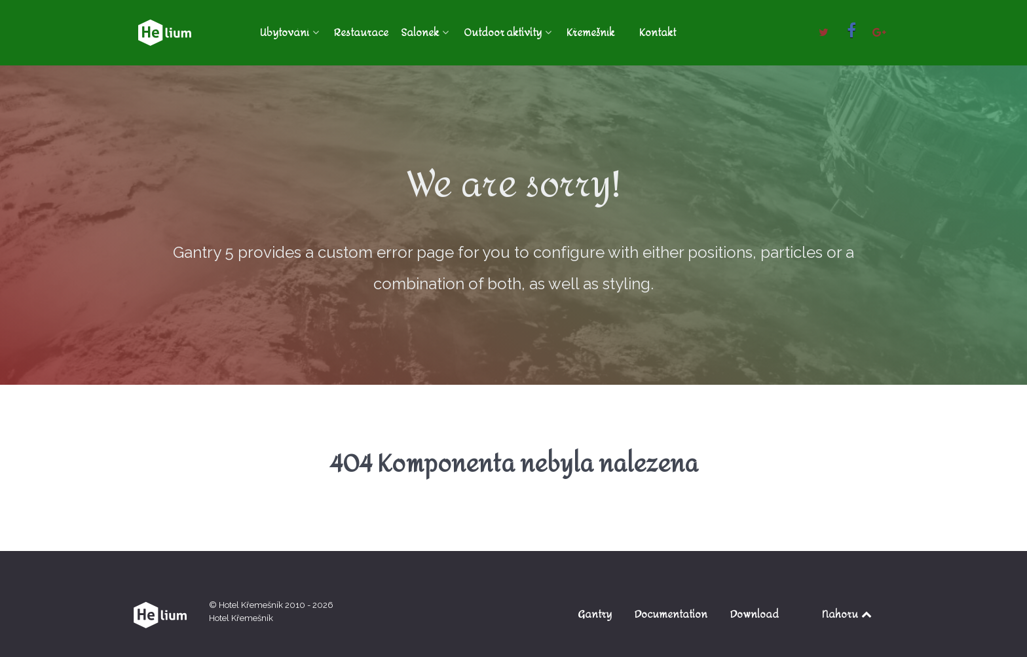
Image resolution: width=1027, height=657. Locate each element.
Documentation (671, 614)
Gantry (595, 614)
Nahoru (848, 614)
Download (754, 614)
